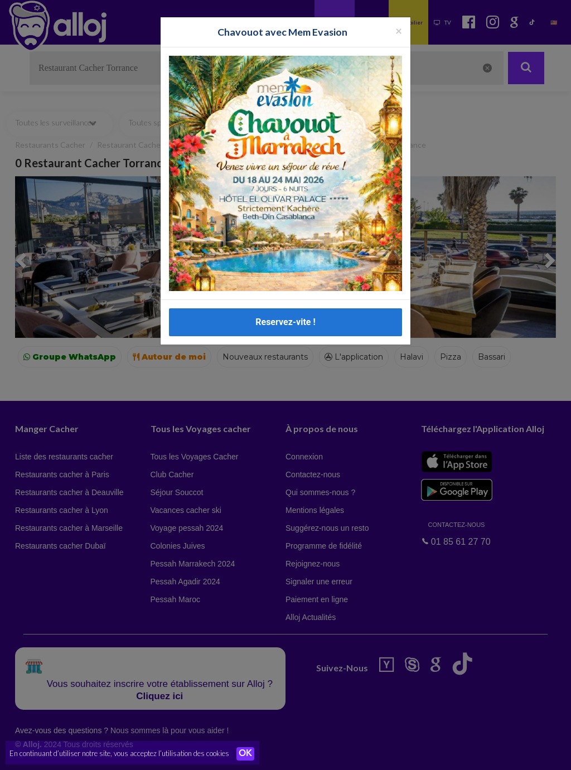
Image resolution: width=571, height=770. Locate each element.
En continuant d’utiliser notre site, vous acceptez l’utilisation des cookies (119, 753)
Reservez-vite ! (285, 322)
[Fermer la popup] (398, 30)
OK (245, 753)
